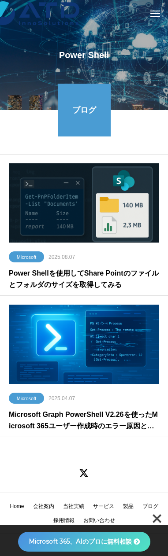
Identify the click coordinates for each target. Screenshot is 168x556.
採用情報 (64, 520)
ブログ (150, 506)
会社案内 (43, 506)
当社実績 (73, 506)
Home (17, 506)
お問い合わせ (99, 520)
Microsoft (27, 258)
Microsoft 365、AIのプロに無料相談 (84, 541)
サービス (103, 506)
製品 (128, 506)
